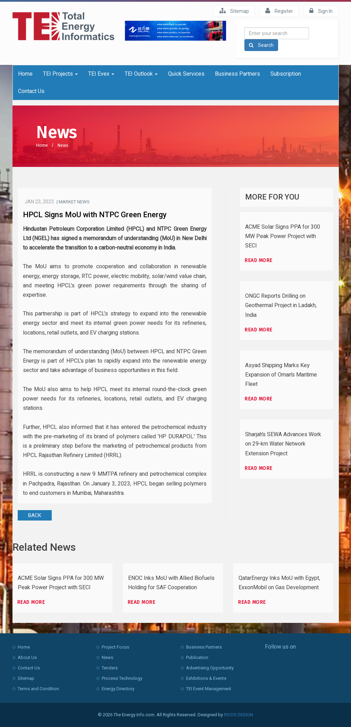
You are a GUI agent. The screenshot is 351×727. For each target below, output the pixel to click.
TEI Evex (101, 73)
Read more (258, 260)
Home (25, 73)
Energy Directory (118, 688)
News (62, 145)
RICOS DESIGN (238, 714)
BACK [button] (34, 515)
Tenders (110, 667)
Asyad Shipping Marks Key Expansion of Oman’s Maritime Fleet (281, 374)
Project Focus (115, 647)
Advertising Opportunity (210, 667)
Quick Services (186, 73)
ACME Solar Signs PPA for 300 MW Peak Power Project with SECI (282, 236)
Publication (197, 657)
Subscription (285, 73)
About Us (27, 657)
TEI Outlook (141, 73)
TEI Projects (60, 73)
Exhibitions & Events (206, 678)
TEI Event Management (208, 688)
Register (279, 11)
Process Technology (122, 678)
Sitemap (234, 11)
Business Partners (237, 73)
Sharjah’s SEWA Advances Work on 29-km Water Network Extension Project (283, 443)
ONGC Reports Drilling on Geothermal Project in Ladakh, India (281, 305)
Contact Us (31, 91)
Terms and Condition (38, 688)
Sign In (321, 11)
